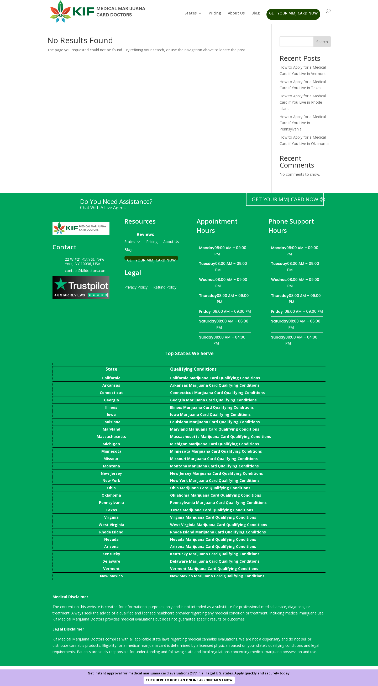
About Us (236, 13)
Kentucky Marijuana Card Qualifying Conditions (215, 553)
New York (111, 480)
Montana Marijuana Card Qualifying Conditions (214, 465)
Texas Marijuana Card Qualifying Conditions (211, 509)
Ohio (111, 487)
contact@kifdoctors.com (86, 270)
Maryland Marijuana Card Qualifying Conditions (214, 429)
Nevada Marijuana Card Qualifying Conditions (213, 539)
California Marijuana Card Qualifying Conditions (215, 377)
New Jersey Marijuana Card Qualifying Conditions (216, 473)
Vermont (111, 568)
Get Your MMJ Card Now (293, 13)
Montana (111, 465)
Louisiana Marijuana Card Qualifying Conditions (215, 421)
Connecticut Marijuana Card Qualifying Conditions (217, 392)
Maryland (111, 429)
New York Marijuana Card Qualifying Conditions (215, 480)
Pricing (215, 13)
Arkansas (111, 385)
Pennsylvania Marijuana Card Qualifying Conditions (218, 502)
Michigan (111, 443)
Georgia (111, 399)
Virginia (111, 517)
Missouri (111, 458)
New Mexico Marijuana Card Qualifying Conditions (217, 575)
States (191, 13)
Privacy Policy (136, 287)
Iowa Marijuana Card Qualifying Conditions (210, 414)
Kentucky (111, 553)
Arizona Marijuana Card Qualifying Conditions (213, 546)
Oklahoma (111, 495)
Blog (255, 13)
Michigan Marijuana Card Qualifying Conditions (214, 443)
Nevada (111, 539)
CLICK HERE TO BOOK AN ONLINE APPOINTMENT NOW (189, 680)
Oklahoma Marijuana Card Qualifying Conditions (215, 495)
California (111, 377)
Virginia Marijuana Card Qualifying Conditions (213, 517)
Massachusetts (111, 436)
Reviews (145, 234)
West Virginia (111, 524)
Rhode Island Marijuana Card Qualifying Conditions (218, 531)
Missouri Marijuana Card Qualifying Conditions (214, 458)
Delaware (111, 561)
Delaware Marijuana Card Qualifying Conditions (215, 561)
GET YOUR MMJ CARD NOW (285, 199)
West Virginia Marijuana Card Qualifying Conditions (218, 524)
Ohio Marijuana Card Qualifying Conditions (210, 487)
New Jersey (111, 473)
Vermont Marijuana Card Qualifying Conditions (214, 568)
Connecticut (111, 392)
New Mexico (111, 575)
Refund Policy (164, 287)
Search (322, 41)
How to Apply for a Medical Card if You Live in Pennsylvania (303, 123)
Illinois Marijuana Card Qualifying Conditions (212, 407)
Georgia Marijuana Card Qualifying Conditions (213, 399)
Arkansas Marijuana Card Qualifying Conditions (215, 385)
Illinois (111, 407)
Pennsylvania (111, 502)
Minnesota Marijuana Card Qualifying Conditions (216, 451)
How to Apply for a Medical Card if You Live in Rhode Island (303, 102)
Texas (111, 509)
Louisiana (111, 421)
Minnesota (111, 451)
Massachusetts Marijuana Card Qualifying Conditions (220, 436)
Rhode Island (111, 531)
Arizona (111, 546)
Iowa (111, 414)
